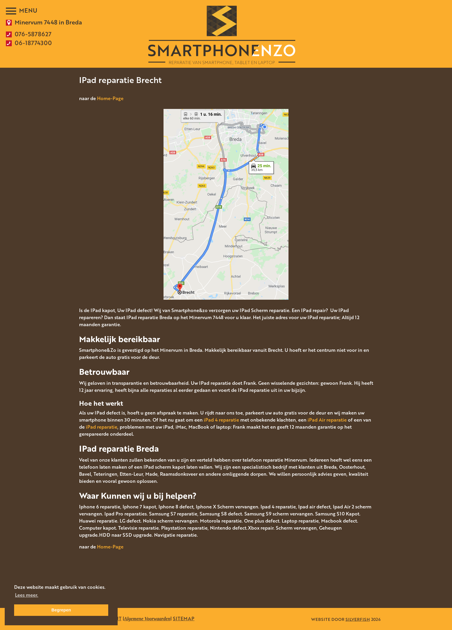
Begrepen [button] (61, 610)
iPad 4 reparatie (221, 419)
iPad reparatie (101, 426)
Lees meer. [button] (26, 594)
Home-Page (110, 98)
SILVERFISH (358, 619)
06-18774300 (33, 42)
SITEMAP (183, 618)
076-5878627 (33, 33)
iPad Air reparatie (327, 419)
